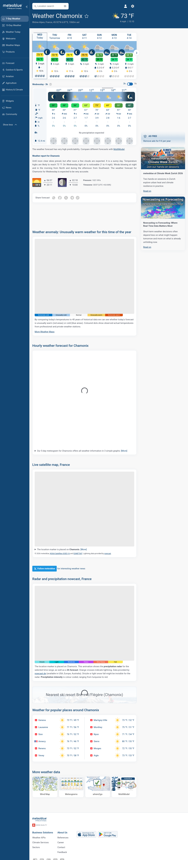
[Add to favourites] (86, 16)
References (62, 837)
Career (60, 842)
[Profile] (125, 6)
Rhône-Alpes (38, 22)
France (49, 22)
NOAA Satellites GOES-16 (60, 554)
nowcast (107, 554)
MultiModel (119, 149)
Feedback (62, 852)
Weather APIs (39, 837)
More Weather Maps (44, 332)
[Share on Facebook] (59, 198)
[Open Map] (65, 6)
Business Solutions (42, 832)
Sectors (36, 847)
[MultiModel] (124, 787)
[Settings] (132, 6)
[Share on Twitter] (65, 198)
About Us (62, 832)
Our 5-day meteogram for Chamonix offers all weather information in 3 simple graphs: (82, 451)
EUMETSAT (78, 554)
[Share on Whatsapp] (53, 198)
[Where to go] (97, 787)
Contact (61, 847)
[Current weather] (122, 18)
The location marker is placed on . (62, 550)
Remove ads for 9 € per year (163, 138)
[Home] (11, 6)
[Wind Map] (44, 787)
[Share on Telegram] (72, 198)
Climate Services (40, 842)
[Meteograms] (71, 787)
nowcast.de (40, 674)
